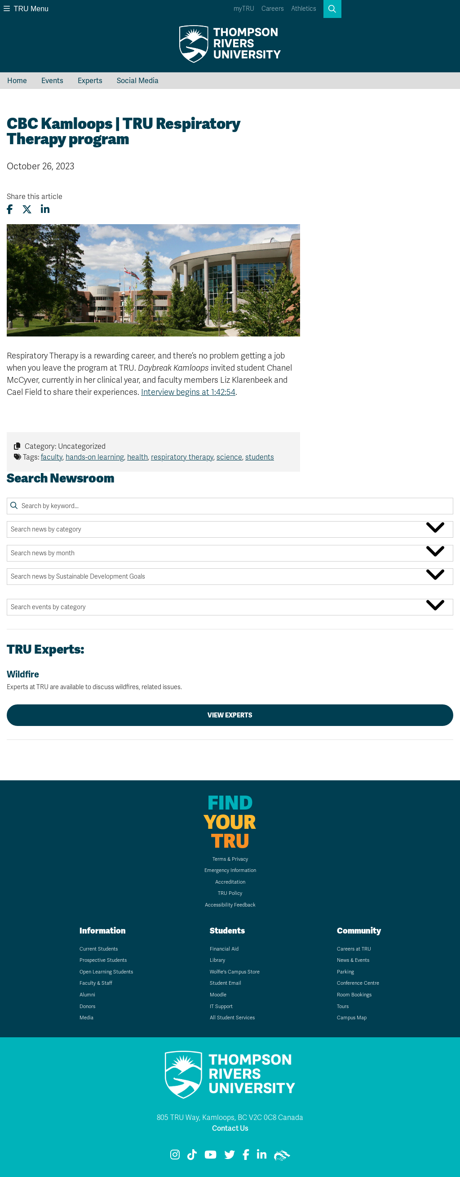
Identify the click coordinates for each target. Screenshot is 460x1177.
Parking (345, 972)
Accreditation (230, 882)
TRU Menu (26, 9)
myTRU (244, 9)
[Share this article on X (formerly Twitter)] (27, 210)
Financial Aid (224, 949)
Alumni (87, 995)
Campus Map (352, 1018)
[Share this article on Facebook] (10, 210)
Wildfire (230, 680)
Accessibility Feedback (230, 905)
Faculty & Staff (96, 983)
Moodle (218, 995)
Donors (87, 1006)
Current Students (99, 949)
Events (52, 80)
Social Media (138, 80)
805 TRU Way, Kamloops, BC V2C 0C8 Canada (230, 1117)
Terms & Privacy (230, 859)
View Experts (230, 715)
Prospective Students (103, 960)
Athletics (303, 9)
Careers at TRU (354, 949)
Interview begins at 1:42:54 (188, 392)
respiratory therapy (182, 457)
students (259, 457)
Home (17, 80)
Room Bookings (354, 995)
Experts (90, 80)
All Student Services (232, 1018)
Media (86, 1018)
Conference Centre (358, 983)
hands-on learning (95, 457)
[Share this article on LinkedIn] (45, 210)
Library (217, 960)
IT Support (221, 1006)
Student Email (225, 983)
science (229, 457)
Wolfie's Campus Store (235, 972)
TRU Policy (230, 893)
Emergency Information (230, 870)
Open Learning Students (106, 972)
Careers (272, 9)
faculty (51, 457)
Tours (343, 1006)
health (137, 457)
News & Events (353, 960)
